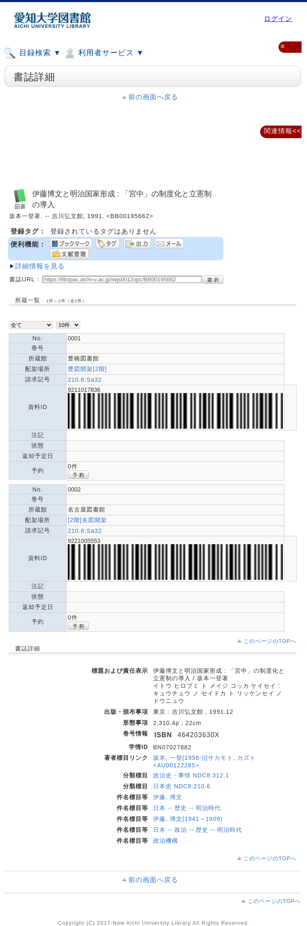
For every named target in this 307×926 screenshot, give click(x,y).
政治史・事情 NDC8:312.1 (191, 775)
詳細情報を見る (40, 266)
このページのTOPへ (270, 641)
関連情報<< (282, 130)
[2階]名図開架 (87, 520)
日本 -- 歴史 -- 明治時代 (187, 808)
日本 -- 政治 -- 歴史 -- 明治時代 (197, 829)
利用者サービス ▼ (103, 53)
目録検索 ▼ (32, 53)
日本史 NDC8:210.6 (181, 786)
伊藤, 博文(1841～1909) (188, 818)
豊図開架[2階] (87, 368)
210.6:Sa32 (85, 379)
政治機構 (165, 840)
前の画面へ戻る (153, 96)
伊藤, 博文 (167, 797)
